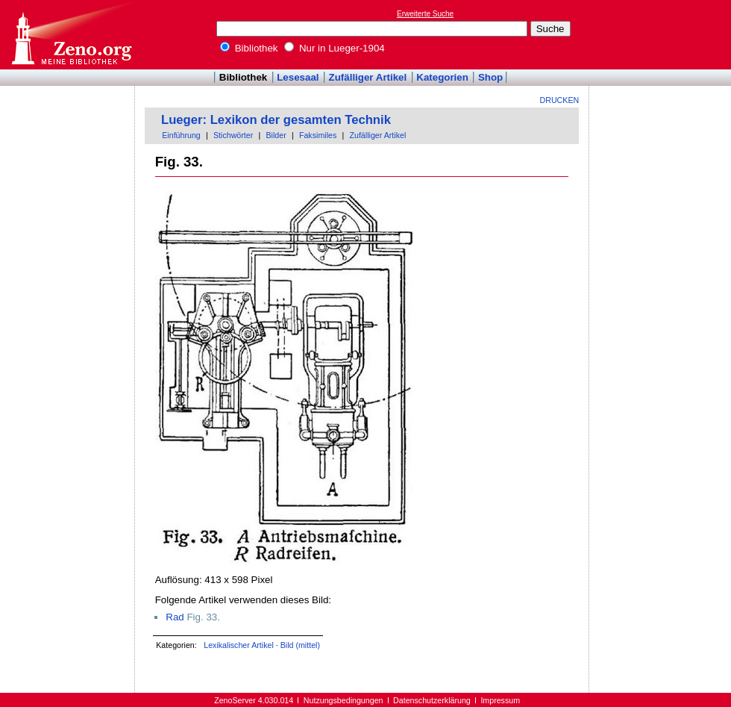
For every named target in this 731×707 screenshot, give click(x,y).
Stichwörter (233, 135)
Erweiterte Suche (425, 14)
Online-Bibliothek (71, 34)
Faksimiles (317, 135)
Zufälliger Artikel (368, 77)
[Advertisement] (662, 34)
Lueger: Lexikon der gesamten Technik (276, 120)
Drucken (560, 100)
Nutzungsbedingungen (343, 700)
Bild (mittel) (300, 645)
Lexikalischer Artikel (239, 645)
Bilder (276, 135)
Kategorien (442, 77)
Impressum (500, 700)
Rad (174, 617)
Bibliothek (249, 48)
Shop (490, 77)
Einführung (181, 135)
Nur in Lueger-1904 (334, 48)
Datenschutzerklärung (432, 700)
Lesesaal (298, 77)
